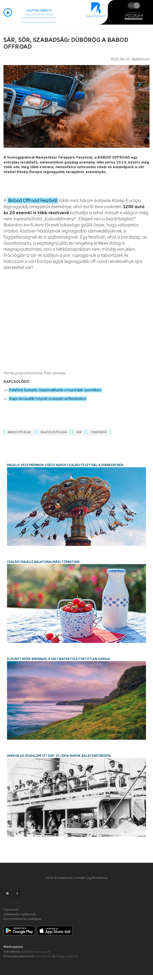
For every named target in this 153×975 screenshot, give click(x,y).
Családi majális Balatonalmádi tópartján (43, 562)
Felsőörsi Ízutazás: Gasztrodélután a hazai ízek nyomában (55, 390)
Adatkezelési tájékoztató (20, 914)
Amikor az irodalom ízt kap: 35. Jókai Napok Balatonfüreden (59, 756)
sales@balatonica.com (35, 951)
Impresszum (11, 909)
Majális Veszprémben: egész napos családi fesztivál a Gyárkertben (65, 465)
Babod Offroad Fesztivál (32, 200)
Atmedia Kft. (43, 956)
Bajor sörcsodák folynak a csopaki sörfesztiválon (47, 398)
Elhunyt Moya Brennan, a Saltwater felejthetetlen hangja (58, 659)
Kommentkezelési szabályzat (23, 919)
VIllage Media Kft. (67, 956)
